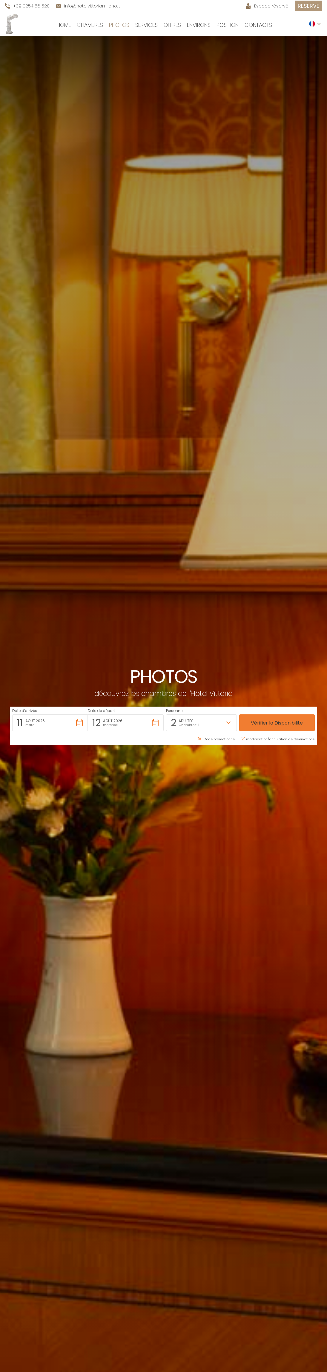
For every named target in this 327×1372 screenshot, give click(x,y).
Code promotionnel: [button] (216, 739)
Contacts (258, 25)
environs (199, 25)
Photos (119, 25)
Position (228, 25)
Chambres (90, 25)
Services (146, 25)
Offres (172, 25)
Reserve (308, 6)
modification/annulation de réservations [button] (278, 739)
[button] (315, 24)
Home (64, 25)
